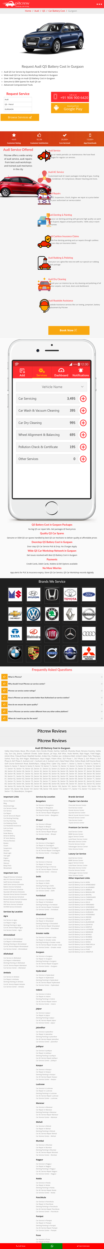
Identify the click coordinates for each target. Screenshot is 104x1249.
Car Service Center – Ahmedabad (14, 929)
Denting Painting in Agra (11, 907)
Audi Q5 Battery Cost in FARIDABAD (80, 890)
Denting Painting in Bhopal (44, 822)
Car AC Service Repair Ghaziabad (46, 911)
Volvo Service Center (75, 840)
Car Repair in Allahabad (11, 939)
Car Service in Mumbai (43, 1112)
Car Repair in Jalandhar (43, 1010)
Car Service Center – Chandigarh (46, 844)
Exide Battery (8, 825)
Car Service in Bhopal (42, 818)
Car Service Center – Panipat (45, 1190)
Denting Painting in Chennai (44, 857)
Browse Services (20, 117)
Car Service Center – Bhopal (44, 827)
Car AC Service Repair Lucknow (45, 1067)
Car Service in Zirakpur (43, 1216)
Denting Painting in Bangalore (45, 805)
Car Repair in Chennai (43, 855)
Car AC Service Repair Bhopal (45, 825)
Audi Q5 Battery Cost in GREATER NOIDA (81, 894)
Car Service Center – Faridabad (45, 896)
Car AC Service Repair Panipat (45, 1187)
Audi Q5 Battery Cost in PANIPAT (79, 927)
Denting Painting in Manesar (45, 1082)
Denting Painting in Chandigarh (46, 840)
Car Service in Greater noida (45, 922)
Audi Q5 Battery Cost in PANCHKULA (80, 924)
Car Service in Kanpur (43, 1043)
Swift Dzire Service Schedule (12, 870)
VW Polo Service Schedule (12, 885)
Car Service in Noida (42, 1146)
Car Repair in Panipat (42, 1183)
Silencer (6, 851)
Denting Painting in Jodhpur (44, 1030)
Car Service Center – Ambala (12, 963)
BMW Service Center (75, 827)
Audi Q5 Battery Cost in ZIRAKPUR (79, 931)
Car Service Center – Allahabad (13, 946)
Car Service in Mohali (42, 1095)
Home (28, 10)
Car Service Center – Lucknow (45, 1069)
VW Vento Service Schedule (12, 888)
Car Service (7, 805)
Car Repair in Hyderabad (43, 958)
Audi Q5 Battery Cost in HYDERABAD (80, 898)
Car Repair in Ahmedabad (12, 922)
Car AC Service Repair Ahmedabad (14, 926)
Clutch (5, 835)
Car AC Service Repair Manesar (45, 1084)
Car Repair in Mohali (42, 1097)
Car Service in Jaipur (42, 991)
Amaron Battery (9, 827)
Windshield (7, 855)
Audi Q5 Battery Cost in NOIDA (78, 922)
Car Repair (7, 807)
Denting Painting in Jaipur (44, 995)
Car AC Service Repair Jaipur (44, 997)
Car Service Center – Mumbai (45, 1121)
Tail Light (6, 844)
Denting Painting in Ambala (12, 959)
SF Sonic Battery (9, 829)
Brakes (6, 833)
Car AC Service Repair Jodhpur (45, 1032)
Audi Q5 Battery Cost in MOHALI (79, 916)
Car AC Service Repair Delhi (44, 876)
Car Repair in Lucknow (43, 1062)
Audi (36, 10)
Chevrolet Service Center (76, 801)
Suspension (7, 838)
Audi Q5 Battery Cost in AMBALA (79, 877)
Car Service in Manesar (43, 1077)
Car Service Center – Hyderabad (46, 965)
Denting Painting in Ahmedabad (14, 924)
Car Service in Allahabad (11, 937)
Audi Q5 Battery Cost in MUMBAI (79, 918)
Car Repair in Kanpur (42, 1045)
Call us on (70, 97)
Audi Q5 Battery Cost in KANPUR (79, 909)
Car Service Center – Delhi (44, 879)
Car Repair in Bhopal (42, 820)
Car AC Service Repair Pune (44, 1205)
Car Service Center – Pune (44, 1207)
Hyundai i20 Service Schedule (13, 877)
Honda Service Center (75, 805)
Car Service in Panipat (43, 1181)
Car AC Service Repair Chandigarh (46, 842)
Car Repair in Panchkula (43, 1166)
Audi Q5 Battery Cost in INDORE (79, 901)
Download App (8, 801)
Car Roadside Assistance (11, 818)
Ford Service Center (75, 803)
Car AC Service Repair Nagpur (45, 1136)
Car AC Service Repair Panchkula (46, 1170)
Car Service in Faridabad (43, 887)
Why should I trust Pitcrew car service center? (23, 683)
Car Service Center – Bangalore (45, 810)
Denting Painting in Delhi (44, 874)
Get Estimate (83, 1246)
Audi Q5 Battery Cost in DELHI (78, 888)
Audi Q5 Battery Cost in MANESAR (79, 914)
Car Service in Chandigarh (44, 835)
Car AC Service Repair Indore (45, 980)
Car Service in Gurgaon (43, 939)
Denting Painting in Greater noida (46, 926)
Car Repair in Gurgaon (43, 941)
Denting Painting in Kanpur (44, 1047)
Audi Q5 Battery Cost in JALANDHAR (80, 905)
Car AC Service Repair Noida (45, 1153)
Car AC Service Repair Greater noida (47, 928)
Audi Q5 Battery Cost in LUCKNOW (79, 911)
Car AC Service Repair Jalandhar (46, 1015)
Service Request (9, 796)
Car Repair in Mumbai (43, 1114)
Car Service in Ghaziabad (44, 904)
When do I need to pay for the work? (20, 716)
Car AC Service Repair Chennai (45, 859)
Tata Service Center (75, 814)
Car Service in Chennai (43, 853)
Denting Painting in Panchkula (45, 1168)
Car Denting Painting (10, 812)
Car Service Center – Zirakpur (45, 1224)
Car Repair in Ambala (10, 957)
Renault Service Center (76, 812)
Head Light (7, 842)
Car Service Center (9, 803)
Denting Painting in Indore (44, 978)
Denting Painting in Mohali (44, 1099)
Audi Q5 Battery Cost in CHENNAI (79, 885)
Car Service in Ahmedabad (12, 920)
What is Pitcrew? (13, 677)
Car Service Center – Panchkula (46, 1172)
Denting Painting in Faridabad (45, 892)
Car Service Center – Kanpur (45, 1051)
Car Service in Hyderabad (44, 956)
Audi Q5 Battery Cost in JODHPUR (79, 907)
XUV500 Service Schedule (11, 890)
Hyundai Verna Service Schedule (14, 879)
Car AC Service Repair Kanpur (45, 1049)
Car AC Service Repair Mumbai (45, 1118)
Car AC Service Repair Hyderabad (46, 963)
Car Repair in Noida (42, 1149)
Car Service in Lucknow (43, 1060)
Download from (70, 108)
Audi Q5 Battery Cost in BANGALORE (80, 879)
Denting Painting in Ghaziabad (45, 909)
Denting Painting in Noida (44, 1151)
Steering (6, 848)
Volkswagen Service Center (77, 838)
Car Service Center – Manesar (45, 1086)
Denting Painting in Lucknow (45, 1064)
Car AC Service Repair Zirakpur (45, 1222)
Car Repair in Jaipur (42, 993)
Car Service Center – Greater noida (47, 930)
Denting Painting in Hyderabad (45, 961)
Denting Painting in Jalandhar (45, 1012)
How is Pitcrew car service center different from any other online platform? (32, 710)
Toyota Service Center (75, 816)
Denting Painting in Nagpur (44, 1133)
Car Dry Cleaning (9, 814)
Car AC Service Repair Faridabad (46, 894)
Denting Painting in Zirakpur (45, 1220)
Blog (5, 799)
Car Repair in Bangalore (43, 803)
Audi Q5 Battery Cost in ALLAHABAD (80, 874)
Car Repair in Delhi (42, 872)
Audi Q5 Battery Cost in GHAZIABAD (80, 892)
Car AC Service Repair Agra (12, 909)
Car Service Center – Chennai (45, 861)
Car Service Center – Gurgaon (45, 948)
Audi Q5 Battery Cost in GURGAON (79, 896)
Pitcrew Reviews (52, 728)
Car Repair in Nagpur (42, 1131)
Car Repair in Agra (9, 905)
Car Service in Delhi (42, 870)
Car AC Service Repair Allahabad (14, 944)
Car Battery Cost (56, 10)
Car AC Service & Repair (11, 809)
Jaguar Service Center (75, 829)
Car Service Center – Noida (44, 1155)
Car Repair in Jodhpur (43, 1028)
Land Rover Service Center (77, 831)
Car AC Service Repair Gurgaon (45, 946)
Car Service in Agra (9, 903)
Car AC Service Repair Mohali (45, 1101)
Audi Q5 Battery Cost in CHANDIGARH (80, 883)
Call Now (20, 1246)
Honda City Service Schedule (12, 881)
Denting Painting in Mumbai (45, 1116)
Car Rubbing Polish (9, 816)
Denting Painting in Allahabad (13, 942)
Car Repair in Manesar (43, 1079)
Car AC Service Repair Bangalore (46, 807)
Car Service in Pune (42, 1198)
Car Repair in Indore (42, 976)
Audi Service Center (75, 825)
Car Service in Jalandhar (43, 1008)
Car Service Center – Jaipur (44, 1000)
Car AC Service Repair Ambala (13, 961)
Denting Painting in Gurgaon (45, 943)
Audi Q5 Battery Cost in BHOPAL (79, 881)
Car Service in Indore (42, 974)
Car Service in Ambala (10, 955)
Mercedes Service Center (76, 833)
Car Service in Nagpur (43, 1129)
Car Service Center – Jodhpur (45, 1034)
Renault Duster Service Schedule (14, 883)
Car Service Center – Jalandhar (45, 1017)
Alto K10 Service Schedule (12, 866)
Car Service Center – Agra (11, 911)
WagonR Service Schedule (12, 864)
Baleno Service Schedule (11, 872)
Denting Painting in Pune (44, 1203)
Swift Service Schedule (10, 868)
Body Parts (7, 853)
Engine (6, 846)
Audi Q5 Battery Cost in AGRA (78, 870)
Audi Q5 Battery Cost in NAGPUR (79, 920)
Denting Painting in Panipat (44, 1185)
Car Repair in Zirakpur (43, 1218)
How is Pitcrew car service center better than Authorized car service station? (33, 696)
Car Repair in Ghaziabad (43, 907)
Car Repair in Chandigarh (44, 837)
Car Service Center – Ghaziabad (46, 913)
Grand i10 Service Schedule (12, 874)
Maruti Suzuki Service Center (78, 810)
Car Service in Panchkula (43, 1164)
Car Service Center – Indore (44, 982)
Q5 (43, 10)
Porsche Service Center (76, 835)
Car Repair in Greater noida (44, 924)
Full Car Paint (8, 820)
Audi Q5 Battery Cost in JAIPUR (78, 903)
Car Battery (7, 822)
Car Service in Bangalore (43, 801)
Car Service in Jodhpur (43, 1025)
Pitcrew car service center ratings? (19, 690)
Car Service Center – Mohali (44, 1103)
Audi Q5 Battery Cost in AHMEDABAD (80, 872)
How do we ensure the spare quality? (20, 703)
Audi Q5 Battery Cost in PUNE (78, 929)
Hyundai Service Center (76, 807)
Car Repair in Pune (42, 1201)
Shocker (6, 840)
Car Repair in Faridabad (43, 889)
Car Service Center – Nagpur (45, 1138)
